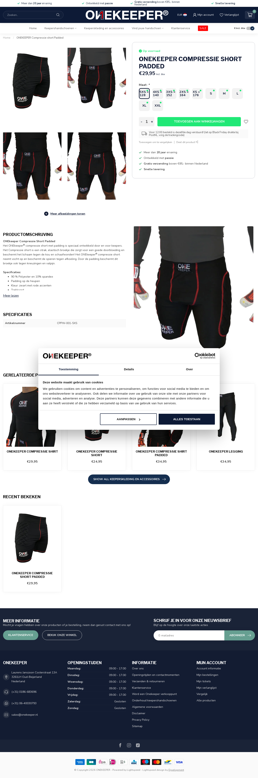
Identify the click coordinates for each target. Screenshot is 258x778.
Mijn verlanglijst (206, 688)
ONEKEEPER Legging (226, 451)
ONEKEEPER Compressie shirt (32, 451)
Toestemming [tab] (68, 369)
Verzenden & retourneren (148, 681)
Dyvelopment (176, 770)
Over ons (138, 668)
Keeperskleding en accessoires (104, 28)
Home (33, 28)
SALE (203, 28)
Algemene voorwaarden (147, 707)
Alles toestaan (186, 419)
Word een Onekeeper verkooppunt (154, 694)
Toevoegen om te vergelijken (155, 142)
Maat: (144, 85)
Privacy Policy (140, 720)
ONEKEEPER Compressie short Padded (40, 38)
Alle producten (206, 700)
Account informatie (209, 668)
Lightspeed (133, 770)
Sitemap (137, 726)
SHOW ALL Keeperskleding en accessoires (129, 479)
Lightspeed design (153, 770)
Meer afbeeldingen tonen (64, 213)
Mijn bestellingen (207, 675)
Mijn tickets (204, 681)
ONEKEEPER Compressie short (96, 453)
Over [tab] (189, 369)
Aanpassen (128, 419)
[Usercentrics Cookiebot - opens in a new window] (197, 356)
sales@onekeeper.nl (24, 715)
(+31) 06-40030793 (23, 703)
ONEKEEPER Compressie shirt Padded (161, 453)
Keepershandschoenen (59, 28)
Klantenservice (180, 28)
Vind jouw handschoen (146, 28)
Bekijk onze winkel (62, 635)
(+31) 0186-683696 (23, 692)
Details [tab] (129, 369)
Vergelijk (202, 694)
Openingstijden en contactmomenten (155, 675)
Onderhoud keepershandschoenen (154, 700)
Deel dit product (187, 142)
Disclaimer (138, 713)
